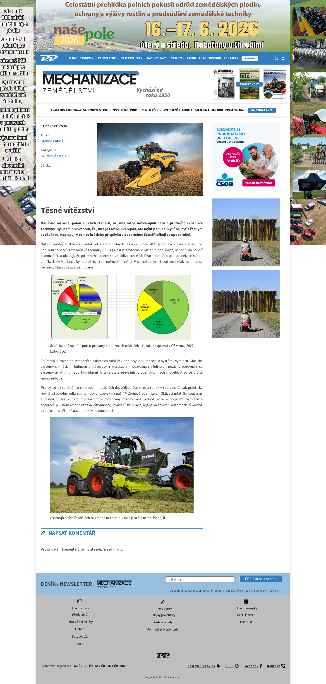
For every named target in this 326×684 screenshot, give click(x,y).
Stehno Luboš (52, 141)
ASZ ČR (100, 666)
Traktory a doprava (65, 110)
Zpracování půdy (124, 110)
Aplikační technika (178, 110)
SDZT (124, 666)
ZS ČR (89, 666)
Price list (246, 622)
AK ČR (78, 666)
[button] (260, 578)
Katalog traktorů (208, 110)
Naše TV (178, 58)
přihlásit (115, 549)
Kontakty (230, 58)
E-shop (79, 629)
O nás (73, 58)
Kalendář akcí (261, 110)
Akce (80, 644)
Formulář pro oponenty (163, 629)
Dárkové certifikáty (80, 622)
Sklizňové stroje (96, 110)
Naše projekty (133, 58)
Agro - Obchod (210, 58)
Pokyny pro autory (163, 615)
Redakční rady (163, 622)
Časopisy (88, 58)
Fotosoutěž (80, 636)
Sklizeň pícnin (150, 110)
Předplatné (108, 58)
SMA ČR (112, 666)
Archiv (192, 58)
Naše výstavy (157, 58)
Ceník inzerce (246, 615)
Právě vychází (235, 110)
